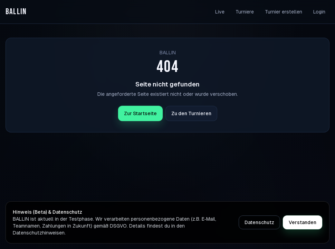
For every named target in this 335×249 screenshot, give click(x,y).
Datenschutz (259, 222)
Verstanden (302, 222)
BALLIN (16, 12)
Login (319, 12)
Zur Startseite (140, 113)
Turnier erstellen (283, 12)
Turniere (245, 12)
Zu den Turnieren (191, 113)
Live (219, 12)
